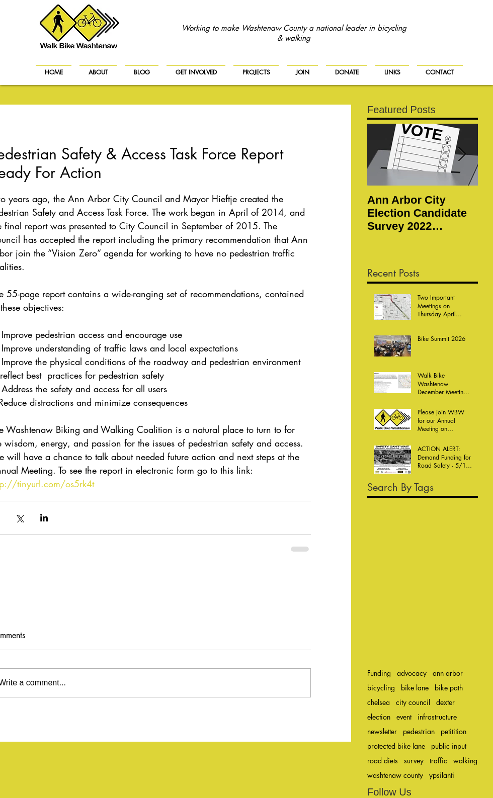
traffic (438, 760)
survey (414, 760)
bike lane (415, 687)
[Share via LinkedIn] (44, 517)
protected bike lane (396, 746)
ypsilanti (441, 775)
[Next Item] (461, 154)
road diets (382, 760)
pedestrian (419, 731)
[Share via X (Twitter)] (19, 517)
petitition (453, 731)
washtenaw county (395, 775)
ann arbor (448, 673)
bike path (449, 687)
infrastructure (437, 717)
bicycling (381, 687)
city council (413, 702)
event (404, 717)
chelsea (378, 702)
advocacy (412, 673)
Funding (379, 673)
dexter (445, 702)
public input (448, 746)
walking (465, 760)
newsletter (382, 731)
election (378, 717)
